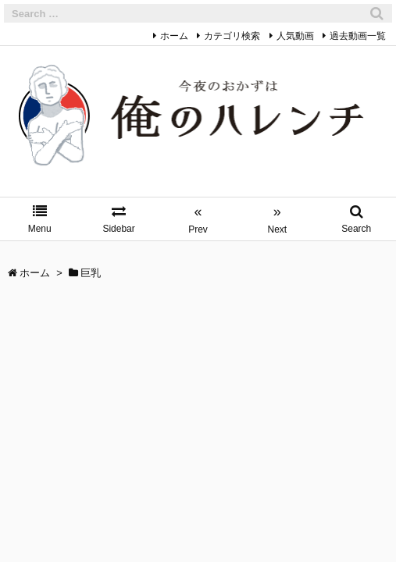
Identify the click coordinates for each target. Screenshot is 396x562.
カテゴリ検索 (232, 35)
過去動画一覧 (358, 35)
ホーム (174, 35)
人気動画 (295, 35)
